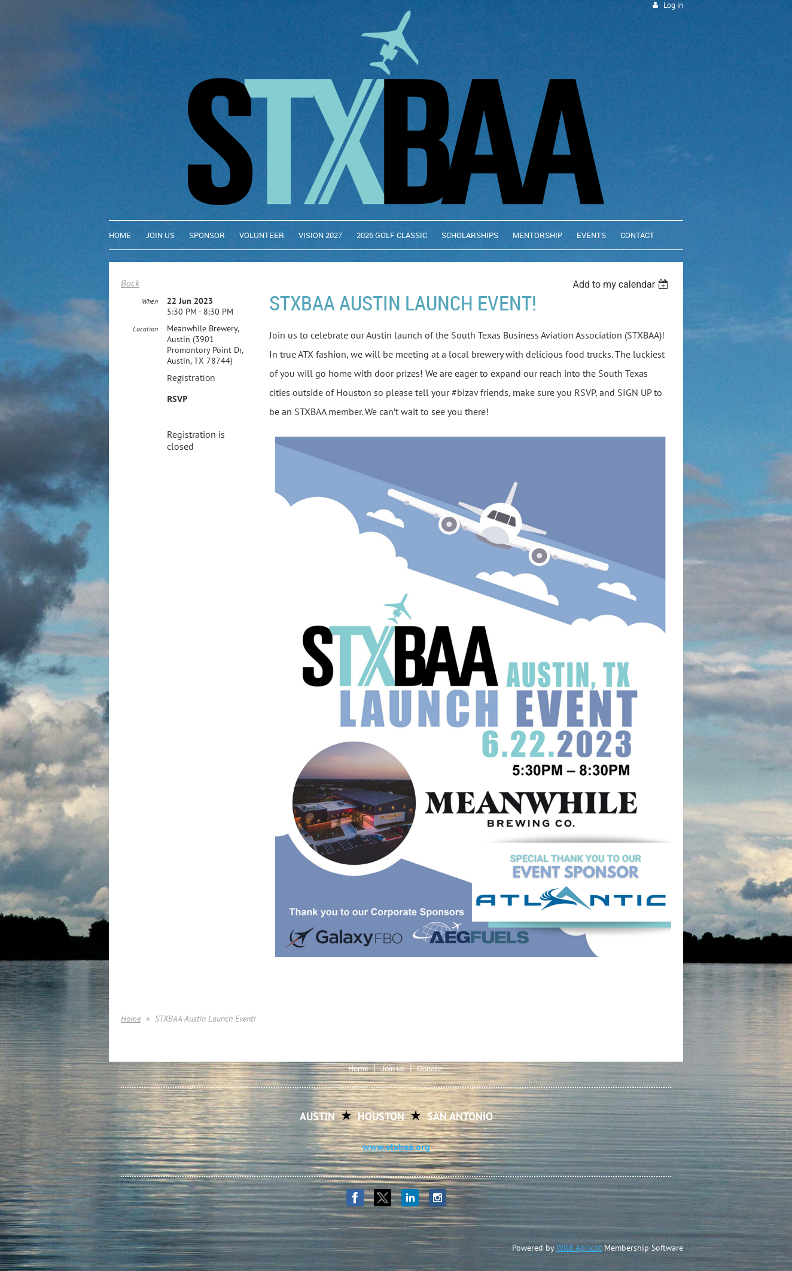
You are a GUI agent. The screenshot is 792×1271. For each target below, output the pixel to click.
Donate (429, 1068)
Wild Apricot (579, 1247)
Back (130, 283)
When (150, 301)
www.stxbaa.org (396, 1147)
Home (131, 1018)
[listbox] (621, 284)
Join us (392, 1068)
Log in (673, 5)
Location (145, 328)
